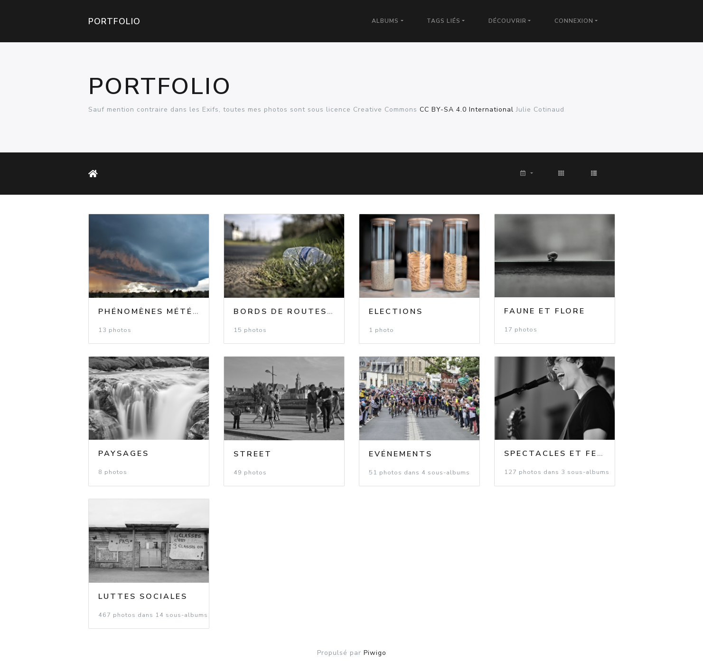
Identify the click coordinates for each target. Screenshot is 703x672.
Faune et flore (544, 311)
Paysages (123, 453)
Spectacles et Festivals (571, 453)
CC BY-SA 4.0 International (467, 109)
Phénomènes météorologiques (180, 311)
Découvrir (507, 21)
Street (253, 454)
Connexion (573, 21)
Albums (385, 21)
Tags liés (443, 21)
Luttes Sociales (142, 596)
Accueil (95, 174)
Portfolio (114, 21)
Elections (396, 311)
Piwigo (375, 652)
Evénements (400, 454)
